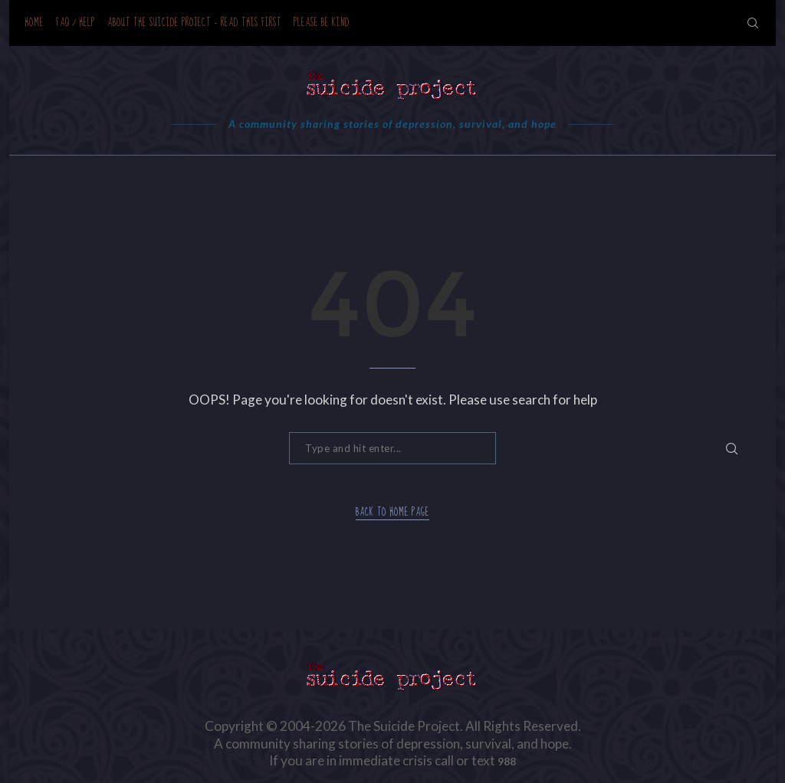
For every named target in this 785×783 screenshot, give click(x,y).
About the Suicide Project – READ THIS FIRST (194, 22)
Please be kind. (323, 22)
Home (34, 22)
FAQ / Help (75, 22)
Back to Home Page (392, 513)
